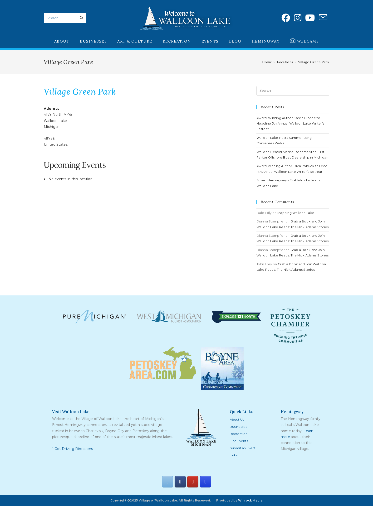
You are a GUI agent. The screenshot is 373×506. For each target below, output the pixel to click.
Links (234, 455)
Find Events (239, 441)
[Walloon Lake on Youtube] (192, 481)
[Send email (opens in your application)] (323, 17)
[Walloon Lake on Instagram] (205, 481)
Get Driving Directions (72, 449)
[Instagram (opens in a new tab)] (297, 18)
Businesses (238, 427)
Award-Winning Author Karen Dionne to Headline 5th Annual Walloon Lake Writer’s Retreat (290, 123)
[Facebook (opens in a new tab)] (286, 18)
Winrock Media (250, 500)
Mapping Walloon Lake (295, 213)
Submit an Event (243, 448)
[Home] (267, 62)
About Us (237, 419)
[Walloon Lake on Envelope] (167, 481)
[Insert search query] (292, 91)
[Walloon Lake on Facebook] (180, 481)
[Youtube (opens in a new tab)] (310, 18)
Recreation (239, 434)
